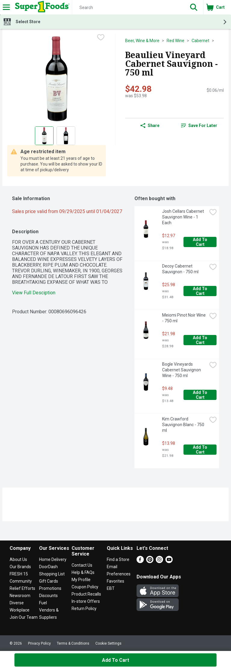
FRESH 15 (19, 573)
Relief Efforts (22, 588)
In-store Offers (86, 601)
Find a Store (118, 559)
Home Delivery (52, 559)
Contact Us (82, 565)
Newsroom (20, 595)
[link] (199, 125)
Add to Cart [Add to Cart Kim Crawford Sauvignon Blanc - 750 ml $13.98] (200, 449)
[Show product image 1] (44, 135)
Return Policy (84, 608)
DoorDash (48, 566)
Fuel (43, 602)
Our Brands (20, 566)
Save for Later (199, 125)
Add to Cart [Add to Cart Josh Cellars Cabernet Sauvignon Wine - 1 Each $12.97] (200, 242)
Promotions (50, 588)
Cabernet (200, 40)
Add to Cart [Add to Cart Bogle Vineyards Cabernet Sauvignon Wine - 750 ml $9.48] (200, 395)
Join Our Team (24, 617)
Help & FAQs (83, 572)
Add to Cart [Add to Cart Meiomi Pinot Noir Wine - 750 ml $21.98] (200, 340)
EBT (111, 588)
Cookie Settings (108, 643)
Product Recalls (86, 594)
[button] (193, 7)
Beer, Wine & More (142, 40)
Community (21, 581)
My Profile (81, 579)
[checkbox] (101, 38)
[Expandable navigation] (6, 7)
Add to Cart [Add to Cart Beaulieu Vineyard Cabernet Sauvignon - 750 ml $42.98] (115, 660)
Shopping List (52, 573)
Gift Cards (48, 581)
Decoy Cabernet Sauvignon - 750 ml (180, 269)
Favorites (115, 581)
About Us (18, 559)
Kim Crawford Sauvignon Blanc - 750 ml (183, 425)
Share (149, 125)
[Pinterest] (149, 561)
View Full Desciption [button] (33, 293)
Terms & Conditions (73, 643)
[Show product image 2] (66, 135)
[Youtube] (169, 561)
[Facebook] (140, 561)
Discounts (48, 595)
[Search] (128, 7)
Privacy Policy (39, 643)
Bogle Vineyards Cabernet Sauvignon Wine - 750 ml (182, 370)
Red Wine (175, 40)
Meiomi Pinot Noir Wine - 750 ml (184, 318)
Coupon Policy (85, 586)
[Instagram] (159, 561)
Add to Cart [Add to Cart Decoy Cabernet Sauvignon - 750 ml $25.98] (200, 291)
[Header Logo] (41, 7)
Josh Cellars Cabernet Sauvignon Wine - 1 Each (183, 217)
